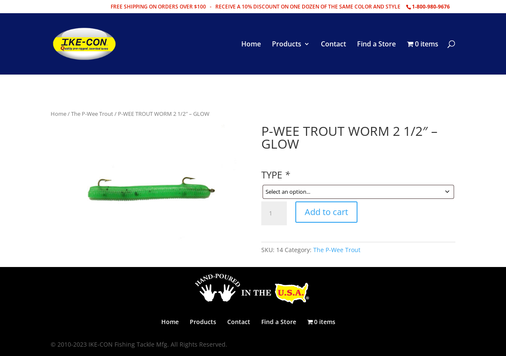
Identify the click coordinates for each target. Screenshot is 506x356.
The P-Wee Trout (92, 114)
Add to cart (326, 212)
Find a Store (376, 45)
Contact (333, 45)
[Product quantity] (274, 213)
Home (251, 45)
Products (286, 45)
